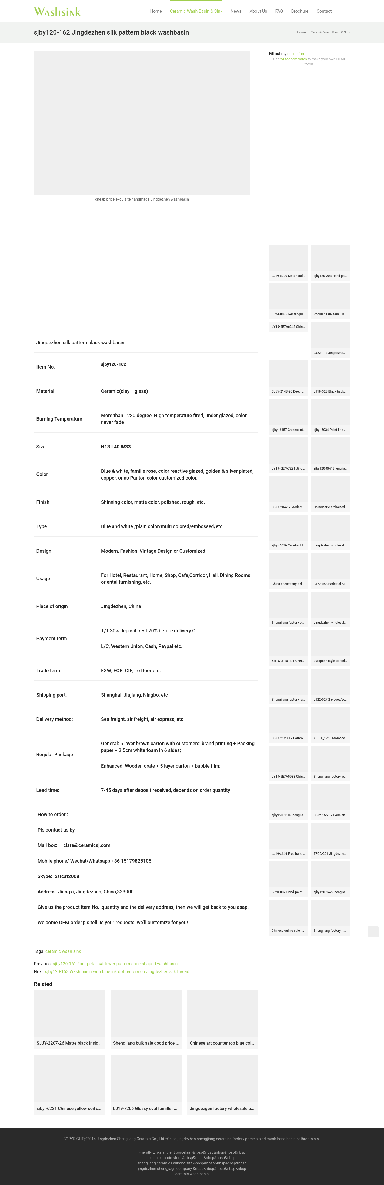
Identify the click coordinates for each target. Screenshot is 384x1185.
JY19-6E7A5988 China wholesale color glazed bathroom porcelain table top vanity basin (289, 776)
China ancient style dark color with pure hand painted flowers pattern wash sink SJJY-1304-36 (289, 584)
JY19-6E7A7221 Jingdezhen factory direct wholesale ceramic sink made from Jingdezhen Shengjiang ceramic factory (289, 468)
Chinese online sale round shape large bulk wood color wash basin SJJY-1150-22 (289, 931)
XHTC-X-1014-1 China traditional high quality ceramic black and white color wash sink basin (289, 661)
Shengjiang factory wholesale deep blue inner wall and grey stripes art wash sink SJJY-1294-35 (331, 776)
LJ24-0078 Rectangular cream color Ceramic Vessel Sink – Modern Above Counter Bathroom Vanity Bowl (289, 314)
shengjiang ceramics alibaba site (165, 1163)
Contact (324, 11)
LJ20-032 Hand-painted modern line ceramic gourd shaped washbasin (289, 892)
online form (296, 54)
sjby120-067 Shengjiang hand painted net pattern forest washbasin (331, 468)
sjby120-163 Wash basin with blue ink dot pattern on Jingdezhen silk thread (117, 971)
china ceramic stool (164, 1158)
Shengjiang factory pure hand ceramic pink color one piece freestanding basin (289, 622)
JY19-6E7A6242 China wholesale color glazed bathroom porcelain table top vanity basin (289, 327)
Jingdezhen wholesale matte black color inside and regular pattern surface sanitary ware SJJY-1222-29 (331, 622)
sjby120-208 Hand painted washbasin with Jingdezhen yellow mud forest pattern (331, 276)
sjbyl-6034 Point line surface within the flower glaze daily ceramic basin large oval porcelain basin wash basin (331, 430)
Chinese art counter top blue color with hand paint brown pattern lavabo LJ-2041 (222, 1043)
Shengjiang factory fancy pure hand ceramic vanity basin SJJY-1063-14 (289, 699)
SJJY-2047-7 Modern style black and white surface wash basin (289, 507)
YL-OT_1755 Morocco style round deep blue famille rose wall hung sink (331, 738)
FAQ (279, 11)
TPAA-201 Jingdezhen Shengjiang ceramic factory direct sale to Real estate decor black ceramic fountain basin (331, 854)
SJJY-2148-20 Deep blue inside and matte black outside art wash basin (289, 391)
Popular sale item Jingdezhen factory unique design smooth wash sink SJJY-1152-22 (331, 314)
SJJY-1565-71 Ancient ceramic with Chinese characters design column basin (331, 815)
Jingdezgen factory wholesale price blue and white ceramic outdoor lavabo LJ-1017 (222, 1108)
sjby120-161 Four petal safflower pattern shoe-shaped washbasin (115, 963)
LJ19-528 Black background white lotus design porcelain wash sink (331, 391)
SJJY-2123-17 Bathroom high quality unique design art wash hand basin (289, 738)
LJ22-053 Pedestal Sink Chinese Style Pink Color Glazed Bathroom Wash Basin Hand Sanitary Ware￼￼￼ (331, 584)
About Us (258, 11)
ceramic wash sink (63, 951)
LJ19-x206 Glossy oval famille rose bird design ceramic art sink (146, 1108)
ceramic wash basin (192, 1174)
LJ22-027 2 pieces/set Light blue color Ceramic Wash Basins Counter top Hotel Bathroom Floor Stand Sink (331, 699)
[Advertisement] (309, 156)
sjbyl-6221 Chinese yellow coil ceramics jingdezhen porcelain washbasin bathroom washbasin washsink (69, 1108)
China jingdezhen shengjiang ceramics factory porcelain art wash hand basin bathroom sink (244, 1139)
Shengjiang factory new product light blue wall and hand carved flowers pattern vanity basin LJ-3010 (331, 931)
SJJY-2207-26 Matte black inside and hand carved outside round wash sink (69, 1043)
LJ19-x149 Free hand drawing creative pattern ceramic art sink (289, 854)
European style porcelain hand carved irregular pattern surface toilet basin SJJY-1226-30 (331, 661)
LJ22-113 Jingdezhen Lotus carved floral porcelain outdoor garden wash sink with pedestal (331, 353)
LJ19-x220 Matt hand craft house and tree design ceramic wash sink (289, 276)
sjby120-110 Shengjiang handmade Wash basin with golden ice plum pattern (289, 815)
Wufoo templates (293, 59)
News (236, 11)
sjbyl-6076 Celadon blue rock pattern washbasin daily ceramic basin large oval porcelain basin (289, 545)
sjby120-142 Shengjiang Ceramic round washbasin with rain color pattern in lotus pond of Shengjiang (331, 892)
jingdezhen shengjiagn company (165, 1168)
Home (156, 11)
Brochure (299, 11)
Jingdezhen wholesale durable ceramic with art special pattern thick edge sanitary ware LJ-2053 (331, 545)
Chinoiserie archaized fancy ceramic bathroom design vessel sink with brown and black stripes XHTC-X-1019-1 (331, 507)
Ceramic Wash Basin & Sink (196, 11)
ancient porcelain (177, 1152)
